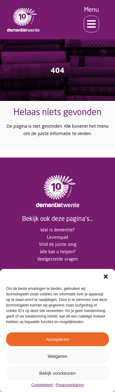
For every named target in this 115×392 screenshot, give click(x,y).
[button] (106, 277)
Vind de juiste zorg (57, 244)
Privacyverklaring (70, 385)
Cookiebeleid (41, 385)
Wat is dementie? (57, 230)
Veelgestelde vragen (57, 259)
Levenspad (57, 237)
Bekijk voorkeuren (57, 373)
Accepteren (57, 339)
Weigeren (57, 356)
